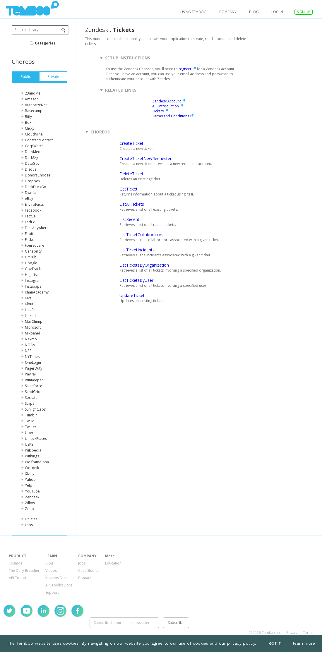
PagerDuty (33, 368)
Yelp (28, 485)
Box (28, 122)
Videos (51, 570)
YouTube (32, 491)
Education (113, 563)
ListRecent (129, 219)
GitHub (31, 257)
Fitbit (29, 233)
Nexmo (31, 339)
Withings (32, 456)
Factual (31, 216)
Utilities (31, 519)
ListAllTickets (131, 204)
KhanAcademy (37, 292)
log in (277, 11)
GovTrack (33, 268)
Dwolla (30, 192)
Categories (45, 43)
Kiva (28, 298)
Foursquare (34, 245)
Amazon (32, 99)
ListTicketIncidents (137, 250)
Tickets (158, 111)
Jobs (81, 563)
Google (31, 262)
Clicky (29, 128)
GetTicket (128, 189)
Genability (33, 251)
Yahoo (30, 479)
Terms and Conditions (170, 116)
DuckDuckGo (35, 186)
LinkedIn (32, 315)
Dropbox (32, 181)
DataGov (32, 163)
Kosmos (15, 563)
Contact (84, 577)
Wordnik (32, 467)
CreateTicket (131, 143)
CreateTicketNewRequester (145, 158)
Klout (29, 303)
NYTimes (32, 356)
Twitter (30, 426)
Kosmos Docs (56, 577)
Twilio (30, 420)
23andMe (32, 93)
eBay (29, 198)
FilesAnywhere (37, 227)
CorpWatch (34, 145)
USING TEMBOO (193, 11)
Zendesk (32, 497)
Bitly (28, 116)
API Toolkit (17, 577)
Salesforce (33, 385)
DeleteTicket (131, 173)
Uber (29, 432)
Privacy (291, 632)
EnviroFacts (34, 204)
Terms (308, 632)
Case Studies (88, 570)
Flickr (29, 239)
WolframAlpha (37, 461)
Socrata (31, 397)
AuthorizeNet (36, 104)
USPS (29, 444)
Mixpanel (32, 333)
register (185, 68)
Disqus (30, 169)
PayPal (30, 374)
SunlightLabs (35, 409)
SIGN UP (303, 11)
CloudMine (34, 134)
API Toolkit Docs (58, 585)
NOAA (30, 344)
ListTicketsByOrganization (144, 265)
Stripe (30, 403)
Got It (275, 644)
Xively (29, 473)
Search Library (26, 29)
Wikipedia (33, 450)
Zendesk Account (166, 101)
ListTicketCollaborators (141, 234)
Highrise (32, 274)
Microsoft (33, 327)
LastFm (31, 309)
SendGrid (32, 391)
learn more (304, 643)
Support (52, 592)
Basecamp (33, 110)
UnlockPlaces (36, 438)
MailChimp (33, 321)
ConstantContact (39, 140)
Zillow (30, 502)
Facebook (33, 210)
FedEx (30, 221)
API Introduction (165, 106)
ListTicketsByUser (136, 280)
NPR (28, 350)
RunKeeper (34, 380)
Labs (29, 524)
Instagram (33, 280)
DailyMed (32, 151)
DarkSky (31, 157)
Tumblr (31, 415)
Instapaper (34, 286)
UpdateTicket (132, 295)
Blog (254, 11)
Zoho (29, 508)
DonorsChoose (37, 175)
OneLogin (33, 362)
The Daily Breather (24, 570)
